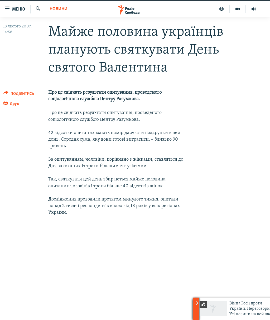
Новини (59, 9)
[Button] (18, 94)
